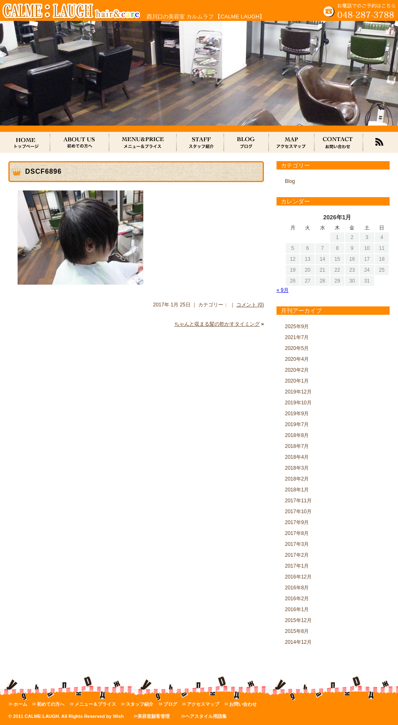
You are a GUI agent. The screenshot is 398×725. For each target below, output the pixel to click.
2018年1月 (297, 490)
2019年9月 (297, 413)
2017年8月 (297, 533)
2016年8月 (297, 588)
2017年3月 (297, 544)
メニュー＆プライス (95, 704)
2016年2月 (297, 599)
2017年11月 (298, 501)
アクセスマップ (203, 704)
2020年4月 (297, 359)
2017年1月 (297, 566)
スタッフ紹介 (139, 704)
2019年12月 (298, 392)
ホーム (20, 704)
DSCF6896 (43, 171)
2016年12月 (298, 577)
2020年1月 (297, 381)
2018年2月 (297, 479)
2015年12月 (298, 620)
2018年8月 (297, 435)
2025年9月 (297, 326)
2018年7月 (297, 446)
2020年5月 (297, 348)
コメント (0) (250, 305)
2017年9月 (297, 522)
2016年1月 (297, 609)
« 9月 (283, 290)
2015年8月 (297, 631)
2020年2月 (297, 370)
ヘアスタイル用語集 (206, 716)
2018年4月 (297, 457)
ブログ (170, 704)
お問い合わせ (243, 704)
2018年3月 (297, 468)
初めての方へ (51, 704)
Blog (290, 181)
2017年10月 (298, 511)
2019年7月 (297, 424)
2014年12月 (298, 642)
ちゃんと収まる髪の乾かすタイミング (217, 324)
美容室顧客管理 (153, 716)
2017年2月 (297, 555)
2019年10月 (298, 403)
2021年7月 (297, 337)
